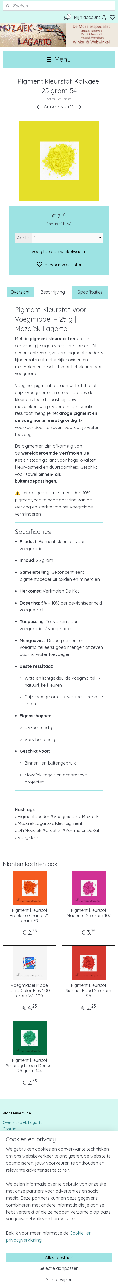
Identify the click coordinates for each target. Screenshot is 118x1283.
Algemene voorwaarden (24, 1165)
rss (85, 1274)
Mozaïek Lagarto (18, 1244)
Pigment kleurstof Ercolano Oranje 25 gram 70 (29, 916)
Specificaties (90, 292)
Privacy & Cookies (19, 1147)
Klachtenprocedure (20, 1159)
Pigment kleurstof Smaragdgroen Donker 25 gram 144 (29, 1066)
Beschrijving (53, 292)
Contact (10, 1128)
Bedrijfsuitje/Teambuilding (26, 1193)
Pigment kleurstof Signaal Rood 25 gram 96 (88, 991)
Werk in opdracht (18, 1199)
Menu (59, 59)
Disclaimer (12, 1141)
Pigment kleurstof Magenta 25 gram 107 (89, 913)
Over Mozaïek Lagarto (23, 1122)
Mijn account (90, 17)
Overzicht (20, 292)
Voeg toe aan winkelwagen (59, 251)
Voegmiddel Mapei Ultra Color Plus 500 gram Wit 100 (29, 991)
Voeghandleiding (18, 1220)
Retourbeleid (14, 1153)
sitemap (76, 1274)
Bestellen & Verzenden (23, 1134)
